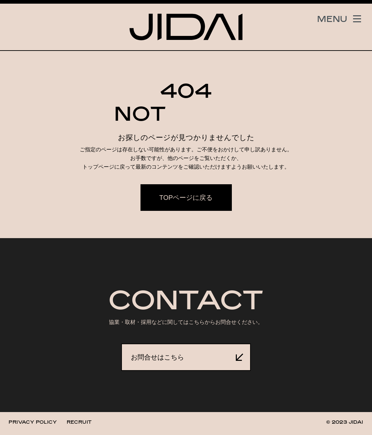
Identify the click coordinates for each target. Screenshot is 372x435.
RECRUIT (79, 422)
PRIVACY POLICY (33, 422)
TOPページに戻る (186, 197)
